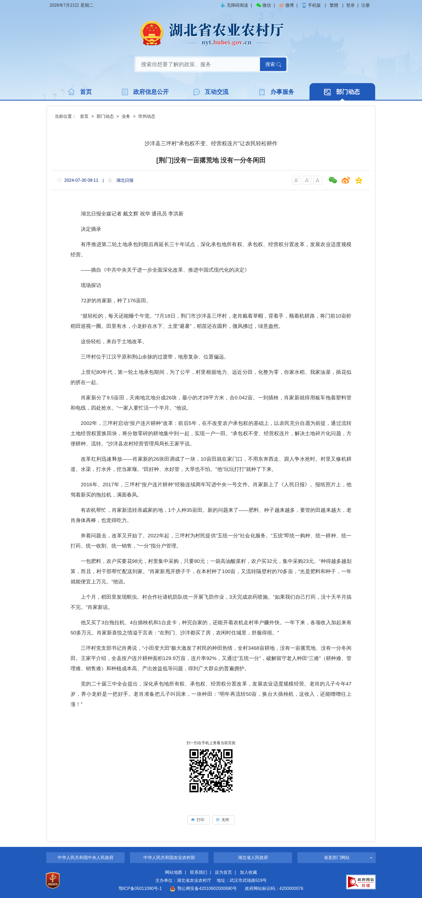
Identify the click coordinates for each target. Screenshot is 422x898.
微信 (263, 5)
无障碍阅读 (234, 5)
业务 (126, 116)
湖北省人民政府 (253, 857)
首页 (84, 116)
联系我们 (198, 872)
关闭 (223, 820)
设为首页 (223, 872)
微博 (286, 5)
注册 (365, 5)
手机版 (311, 5)
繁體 (334, 5)
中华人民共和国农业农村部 (169, 857)
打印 (198, 820)
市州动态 (146, 116)
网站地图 (173, 872)
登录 (350, 5)
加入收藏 (248, 872)
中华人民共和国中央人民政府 (86, 857)
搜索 (273, 64)
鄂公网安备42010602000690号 (203, 888)
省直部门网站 (337, 857)
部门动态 (105, 116)
